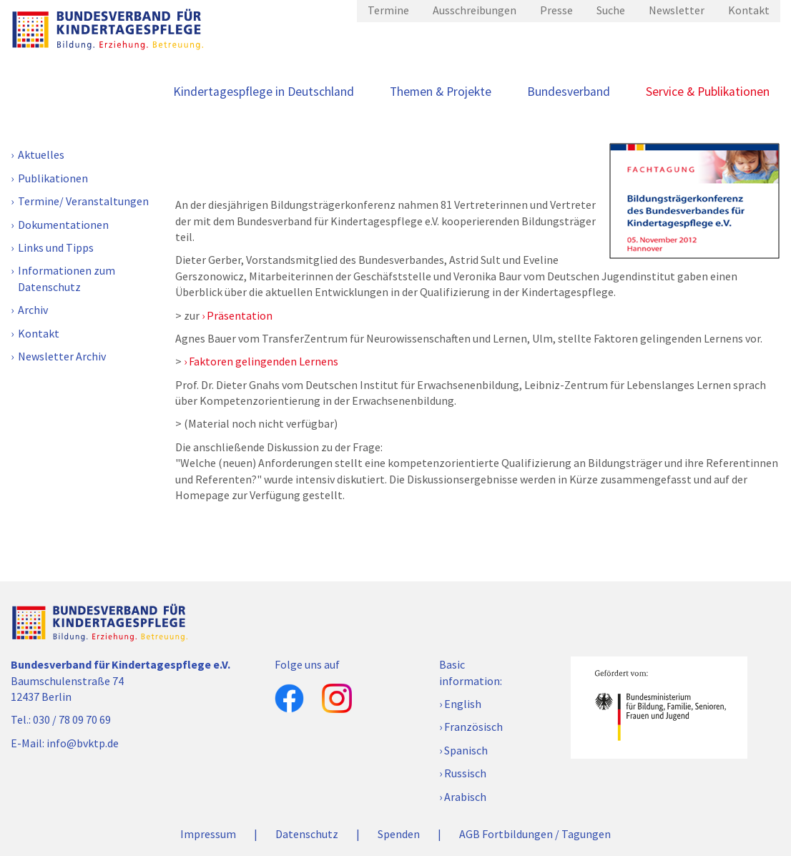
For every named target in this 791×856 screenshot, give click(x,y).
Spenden (399, 834)
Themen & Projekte (440, 91)
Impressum (208, 834)
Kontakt (749, 10)
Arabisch (465, 796)
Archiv (33, 309)
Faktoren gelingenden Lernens (263, 361)
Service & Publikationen (708, 91)
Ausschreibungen (474, 10)
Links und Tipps (56, 247)
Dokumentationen (63, 224)
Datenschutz (306, 834)
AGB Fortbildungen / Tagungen (535, 834)
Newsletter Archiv (62, 356)
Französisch (473, 726)
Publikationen (53, 178)
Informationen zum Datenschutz (66, 278)
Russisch (465, 773)
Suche (610, 10)
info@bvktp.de (82, 743)
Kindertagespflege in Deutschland (263, 91)
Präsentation (239, 315)
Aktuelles (41, 154)
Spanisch (466, 750)
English (462, 704)
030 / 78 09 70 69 (72, 719)
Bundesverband (568, 91)
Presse (556, 10)
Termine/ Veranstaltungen (83, 201)
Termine (388, 10)
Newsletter (676, 10)
